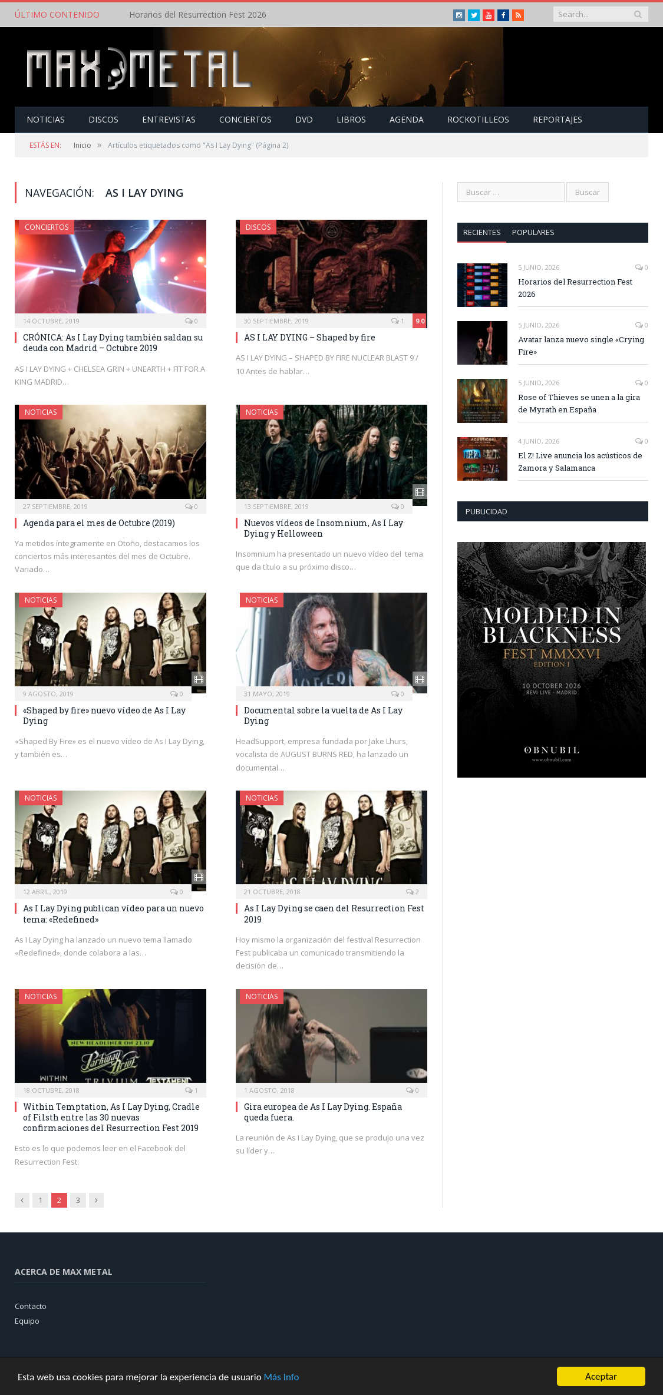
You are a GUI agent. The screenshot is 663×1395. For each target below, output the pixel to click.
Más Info (281, 1377)
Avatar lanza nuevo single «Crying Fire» (581, 345)
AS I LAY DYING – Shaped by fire (309, 337)
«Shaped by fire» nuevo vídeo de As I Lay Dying (104, 715)
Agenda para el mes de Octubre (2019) (99, 522)
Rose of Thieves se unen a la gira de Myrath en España (579, 403)
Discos (103, 119)
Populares (533, 232)
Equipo (27, 1320)
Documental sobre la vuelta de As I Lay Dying (323, 715)
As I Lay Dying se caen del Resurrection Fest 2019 (334, 913)
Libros (351, 119)
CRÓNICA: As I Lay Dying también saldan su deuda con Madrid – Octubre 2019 (113, 342)
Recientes (482, 232)
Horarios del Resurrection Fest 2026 (197, 14)
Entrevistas (169, 119)
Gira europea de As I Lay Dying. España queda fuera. (323, 1112)
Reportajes (557, 119)
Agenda (407, 119)
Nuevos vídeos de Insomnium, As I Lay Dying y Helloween (323, 528)
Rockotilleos (478, 119)
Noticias (46, 119)
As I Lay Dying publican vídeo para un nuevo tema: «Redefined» (113, 913)
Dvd (304, 119)
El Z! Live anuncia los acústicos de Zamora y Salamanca (580, 461)
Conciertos (245, 119)
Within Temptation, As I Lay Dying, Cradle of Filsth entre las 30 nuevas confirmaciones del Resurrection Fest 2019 (111, 1117)
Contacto (31, 1306)
